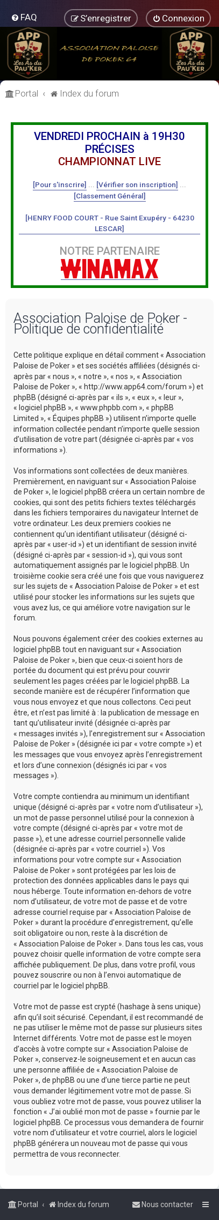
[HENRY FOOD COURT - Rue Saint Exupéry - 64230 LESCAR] (109, 223)
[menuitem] (24, 17)
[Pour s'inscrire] (60, 184)
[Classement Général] (110, 195)
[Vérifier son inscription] (137, 184)
